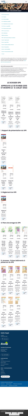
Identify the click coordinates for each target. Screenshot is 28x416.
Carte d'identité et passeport (5, 361)
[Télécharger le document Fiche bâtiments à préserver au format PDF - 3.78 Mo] (17, 275)
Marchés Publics (3, 362)
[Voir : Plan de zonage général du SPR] (3, 238)
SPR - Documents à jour (5, 30)
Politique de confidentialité (17, 383)
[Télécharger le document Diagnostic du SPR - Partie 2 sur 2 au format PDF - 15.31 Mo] (10, 175)
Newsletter (2, 365)
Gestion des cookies (4, 385)
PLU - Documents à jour (5, 14)
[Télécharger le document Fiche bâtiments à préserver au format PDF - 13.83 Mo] (3, 306)
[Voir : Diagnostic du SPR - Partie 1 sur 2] (3, 178)
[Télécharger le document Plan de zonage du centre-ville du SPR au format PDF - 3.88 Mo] (17, 235)
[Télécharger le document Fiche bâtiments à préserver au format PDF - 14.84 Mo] (10, 276)
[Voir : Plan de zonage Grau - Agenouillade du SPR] (24, 238)
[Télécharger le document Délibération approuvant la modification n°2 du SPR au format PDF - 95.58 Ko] (17, 106)
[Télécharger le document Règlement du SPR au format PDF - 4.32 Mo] (3, 205)
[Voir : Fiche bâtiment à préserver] (24, 278)
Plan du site (2, 383)
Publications (3, 372)
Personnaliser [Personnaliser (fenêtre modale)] (20, 412)
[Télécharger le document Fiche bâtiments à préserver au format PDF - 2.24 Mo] (17, 306)
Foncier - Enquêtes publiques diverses (8, 44)
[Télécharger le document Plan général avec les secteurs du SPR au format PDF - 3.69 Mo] (10, 235)
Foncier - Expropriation (5, 46)
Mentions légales (9, 383)
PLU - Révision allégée (5, 19)
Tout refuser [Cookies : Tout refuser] (14, 412)
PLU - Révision (4, 16)
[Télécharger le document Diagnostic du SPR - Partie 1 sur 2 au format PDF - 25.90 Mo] (3, 175)
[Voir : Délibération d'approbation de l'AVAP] (3, 108)
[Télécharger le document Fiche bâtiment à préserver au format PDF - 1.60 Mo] (24, 275)
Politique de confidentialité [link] (14, 414)
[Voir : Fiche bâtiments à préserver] (3, 279)
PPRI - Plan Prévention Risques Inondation (8, 37)
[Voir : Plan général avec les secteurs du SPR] (10, 238)
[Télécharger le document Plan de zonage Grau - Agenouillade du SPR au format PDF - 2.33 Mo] (24, 235)
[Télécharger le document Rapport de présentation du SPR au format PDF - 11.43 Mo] (3, 144)
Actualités (2, 370)
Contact (3, 53)
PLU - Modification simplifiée (6, 21)
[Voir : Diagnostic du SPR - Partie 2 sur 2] (10, 178)
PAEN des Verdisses (5, 35)
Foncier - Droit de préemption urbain (7, 51)
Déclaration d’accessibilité (13, 385)
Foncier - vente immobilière (6, 49)
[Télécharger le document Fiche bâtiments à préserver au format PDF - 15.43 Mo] (10, 306)
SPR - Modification (4, 33)
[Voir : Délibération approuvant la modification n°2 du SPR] (17, 109)
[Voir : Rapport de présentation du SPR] (3, 147)
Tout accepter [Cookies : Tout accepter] (8, 412)
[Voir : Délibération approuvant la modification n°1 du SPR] (10, 109)
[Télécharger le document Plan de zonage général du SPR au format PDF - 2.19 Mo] (3, 235)
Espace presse (3, 373)
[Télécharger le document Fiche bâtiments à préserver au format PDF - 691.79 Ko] (3, 276)
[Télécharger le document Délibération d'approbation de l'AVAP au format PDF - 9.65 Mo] (3, 105)
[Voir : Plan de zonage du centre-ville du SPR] (17, 238)
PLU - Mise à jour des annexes (6, 28)
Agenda (2, 369)
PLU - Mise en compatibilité (6, 26)
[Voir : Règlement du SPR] (3, 208)
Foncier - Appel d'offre (5, 42)
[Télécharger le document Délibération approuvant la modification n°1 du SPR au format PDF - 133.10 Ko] (10, 106)
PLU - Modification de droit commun (7, 23)
